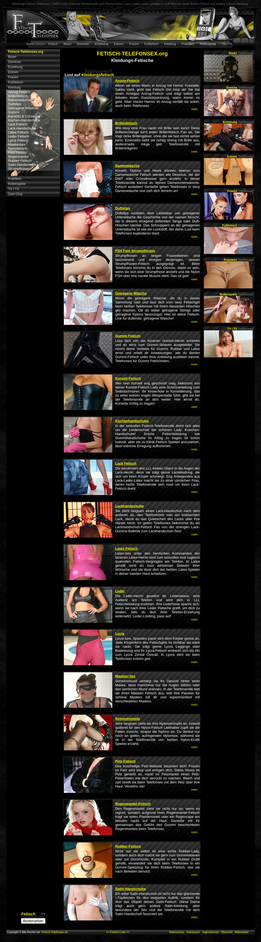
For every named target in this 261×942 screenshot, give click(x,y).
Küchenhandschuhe (132, 421)
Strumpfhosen (19, 169)
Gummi (13, 112)
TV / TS (240, 328)
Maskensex (17, 144)
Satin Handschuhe (22, 165)
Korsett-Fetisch (128, 378)
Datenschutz (176, 932)
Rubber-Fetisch (128, 846)
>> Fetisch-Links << (118, 932)
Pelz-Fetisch (125, 761)
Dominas (83, 43)
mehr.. (195, 109)
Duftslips (14, 104)
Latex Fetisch (18, 132)
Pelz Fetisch (17, 152)
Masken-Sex (125, 676)
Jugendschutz (210, 932)
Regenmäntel (18, 157)
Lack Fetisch (17, 124)
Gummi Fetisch (128, 336)
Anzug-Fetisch (19, 92)
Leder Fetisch (18, 136)
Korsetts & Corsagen (24, 116)
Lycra (119, 634)
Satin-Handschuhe (130, 889)
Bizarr (67, 43)
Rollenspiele (208, 43)
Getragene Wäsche (23, 108)
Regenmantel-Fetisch (133, 804)
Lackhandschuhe (129, 506)
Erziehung (101, 43)
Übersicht (226, 932)
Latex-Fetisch (126, 549)
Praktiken (188, 43)
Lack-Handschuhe (22, 128)
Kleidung (170, 43)
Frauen (134, 43)
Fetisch (53, 43)
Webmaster (242, 932)
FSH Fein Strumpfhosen (135, 251)
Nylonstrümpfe (127, 719)
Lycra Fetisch (18, 140)
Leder (120, 591)
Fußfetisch (151, 43)
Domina (239, 87)
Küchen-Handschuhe (24, 120)
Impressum (193, 932)
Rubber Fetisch (20, 161)
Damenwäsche (19, 100)
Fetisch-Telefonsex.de (54, 932)
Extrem (118, 43)
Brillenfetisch (18, 96)
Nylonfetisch (17, 148)
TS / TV (227, 43)
